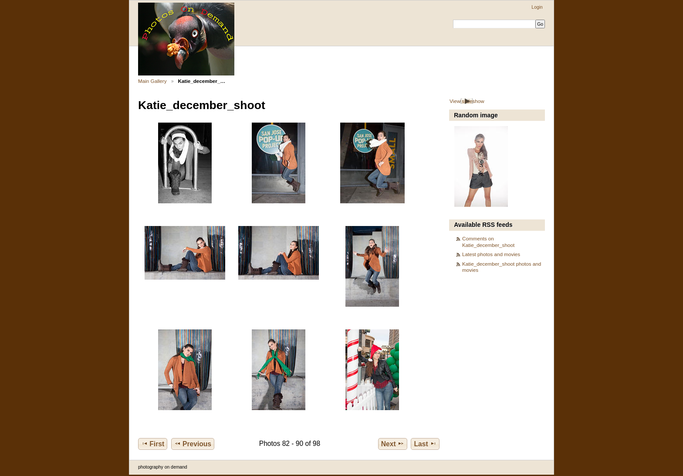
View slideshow (467, 101)
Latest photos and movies (491, 254)
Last (425, 444)
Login (536, 7)
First (152, 444)
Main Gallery (152, 81)
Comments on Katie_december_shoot (488, 241)
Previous (192, 444)
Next (392, 444)
